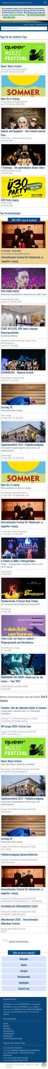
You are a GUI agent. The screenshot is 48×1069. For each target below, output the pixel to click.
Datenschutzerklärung (17, 15)
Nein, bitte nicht (9, 17)
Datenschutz (19, 1065)
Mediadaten (9, 1065)
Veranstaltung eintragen (12, 1038)
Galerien (5, 1009)
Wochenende (15, 1004)
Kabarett (10, 1009)
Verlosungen (6, 1012)
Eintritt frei (30, 1007)
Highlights (36, 1007)
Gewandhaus (23, 1007)
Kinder (20, 1012)
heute (25, 24)
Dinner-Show (14, 1007)
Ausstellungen (36, 1004)
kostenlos (7, 1028)
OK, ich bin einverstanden (36, 15)
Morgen (24, 1009)
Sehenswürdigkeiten (34, 1009)
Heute (13, 1009)
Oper (30, 1004)
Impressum (29, 1065)
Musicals (7, 1006)
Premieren (26, 1012)
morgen (31, 24)
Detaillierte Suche (41, 24)
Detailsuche (8, 1036)
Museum (18, 1009)
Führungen (32, 1012)
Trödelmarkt (24, 1004)
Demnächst (7, 1004)
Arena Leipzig (14, 1012)
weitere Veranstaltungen (15, 941)
